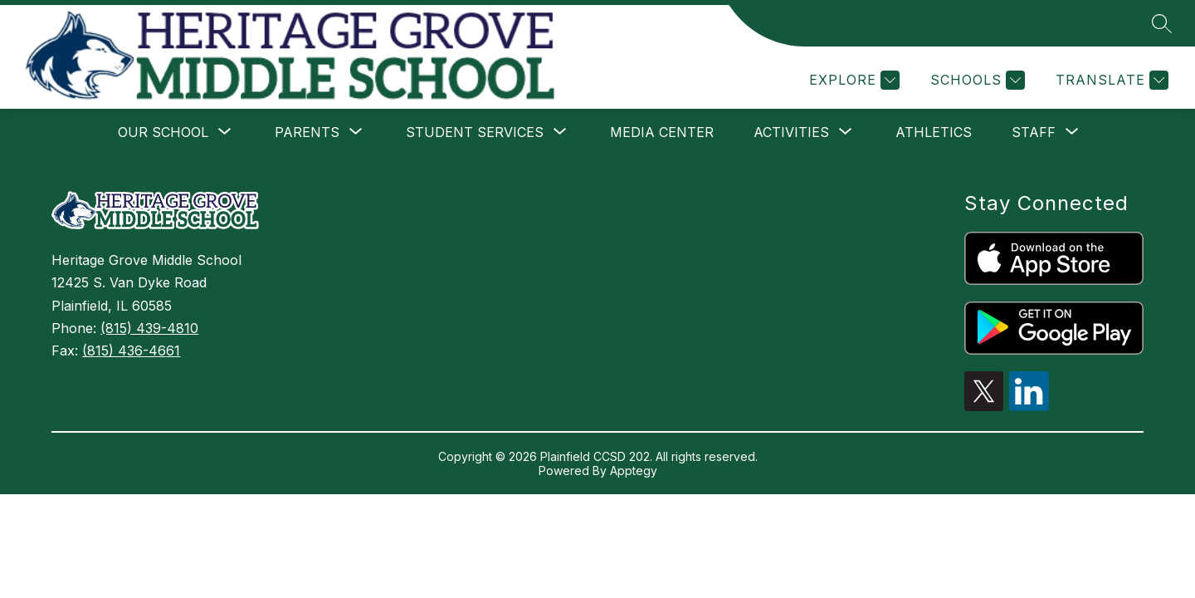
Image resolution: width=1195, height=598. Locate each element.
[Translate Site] (1109, 80)
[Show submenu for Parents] (307, 132)
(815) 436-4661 (131, 350)
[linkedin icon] (1029, 406)
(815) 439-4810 (149, 328)
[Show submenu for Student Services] (475, 132)
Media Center (662, 132)
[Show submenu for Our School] (163, 132)
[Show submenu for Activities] (791, 132)
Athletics (933, 132)
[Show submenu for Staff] (1034, 132)
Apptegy (633, 470)
